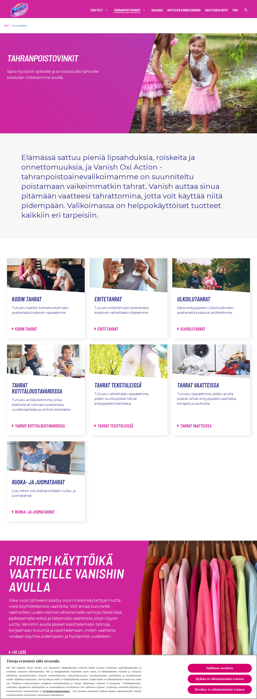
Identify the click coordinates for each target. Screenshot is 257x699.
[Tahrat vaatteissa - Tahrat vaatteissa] (194, 425)
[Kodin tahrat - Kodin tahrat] (24, 328)
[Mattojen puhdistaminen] (184, 10)
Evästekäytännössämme (56, 691)
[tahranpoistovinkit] (127, 10)
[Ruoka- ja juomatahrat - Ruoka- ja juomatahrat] (33, 511)
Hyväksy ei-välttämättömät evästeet (220, 690)
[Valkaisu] (157, 10)
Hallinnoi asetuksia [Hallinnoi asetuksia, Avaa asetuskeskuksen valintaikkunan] (219, 669)
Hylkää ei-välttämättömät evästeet (220, 679)
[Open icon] (246, 10)
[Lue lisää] (17, 652)
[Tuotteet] (97, 10)
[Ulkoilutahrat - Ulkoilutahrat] (191, 328)
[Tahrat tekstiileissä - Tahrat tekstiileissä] (113, 425)
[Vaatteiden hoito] (216, 10)
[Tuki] (235, 10)
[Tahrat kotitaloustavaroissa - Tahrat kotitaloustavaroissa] (38, 425)
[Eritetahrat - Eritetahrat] (106, 328)
